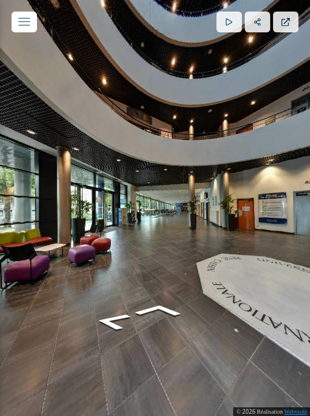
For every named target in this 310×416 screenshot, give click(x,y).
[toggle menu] (24, 22)
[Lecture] (229, 22)
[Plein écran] (285, 22)
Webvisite (295, 411)
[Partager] (257, 22)
